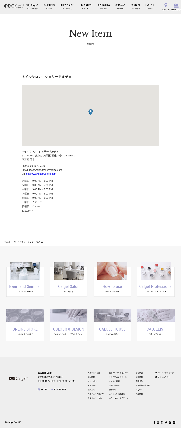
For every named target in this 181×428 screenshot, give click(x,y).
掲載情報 (139, 394)
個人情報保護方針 (143, 385)
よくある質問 (114, 381)
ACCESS (43, 389)
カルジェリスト (162, 377)
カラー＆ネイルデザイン (118, 398)
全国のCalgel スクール (118, 377)
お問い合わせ (114, 385)
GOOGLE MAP (58, 389)
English (139, 390)
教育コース (92, 385)
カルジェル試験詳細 (117, 394)
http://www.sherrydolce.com (41, 173)
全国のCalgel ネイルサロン (119, 373)
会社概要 (139, 373)
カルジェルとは (94, 373)
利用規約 (139, 381)
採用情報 (139, 377)
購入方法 (91, 390)
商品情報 (91, 377)
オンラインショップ (164, 373)
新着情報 (112, 390)
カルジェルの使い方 (96, 394)
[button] (90, 112)
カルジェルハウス (95, 398)
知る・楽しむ (93, 381)
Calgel (7, 242)
